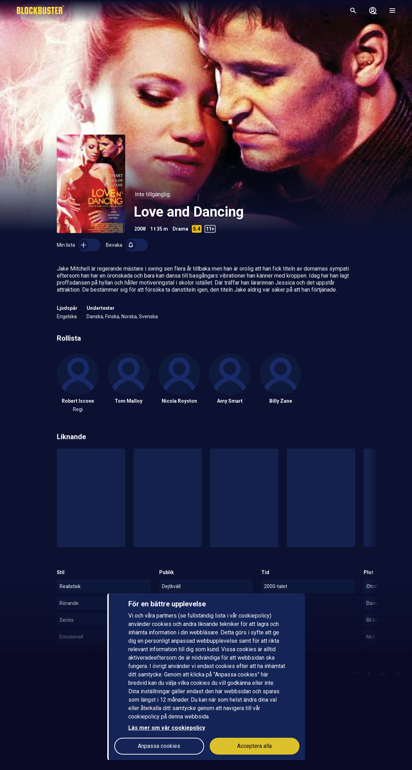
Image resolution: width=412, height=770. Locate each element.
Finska (112, 316)
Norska (129, 316)
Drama (180, 229)
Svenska (148, 316)
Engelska (67, 316)
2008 (140, 229)
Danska (95, 316)
